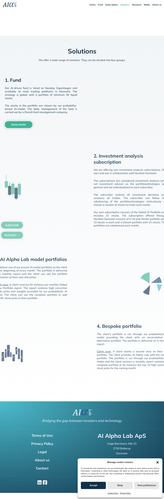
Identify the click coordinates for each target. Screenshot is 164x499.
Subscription (111, 4)
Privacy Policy (125, 493)
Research (136, 4)
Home (93, 4)
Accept (93, 485)
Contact (42, 468)
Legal (42, 452)
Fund (100, 4)
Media (147, 4)
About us (157, 4)
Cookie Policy (113, 493)
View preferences (146, 485)
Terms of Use (42, 435)
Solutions (125, 4)
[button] (157, 462)
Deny (120, 485)
